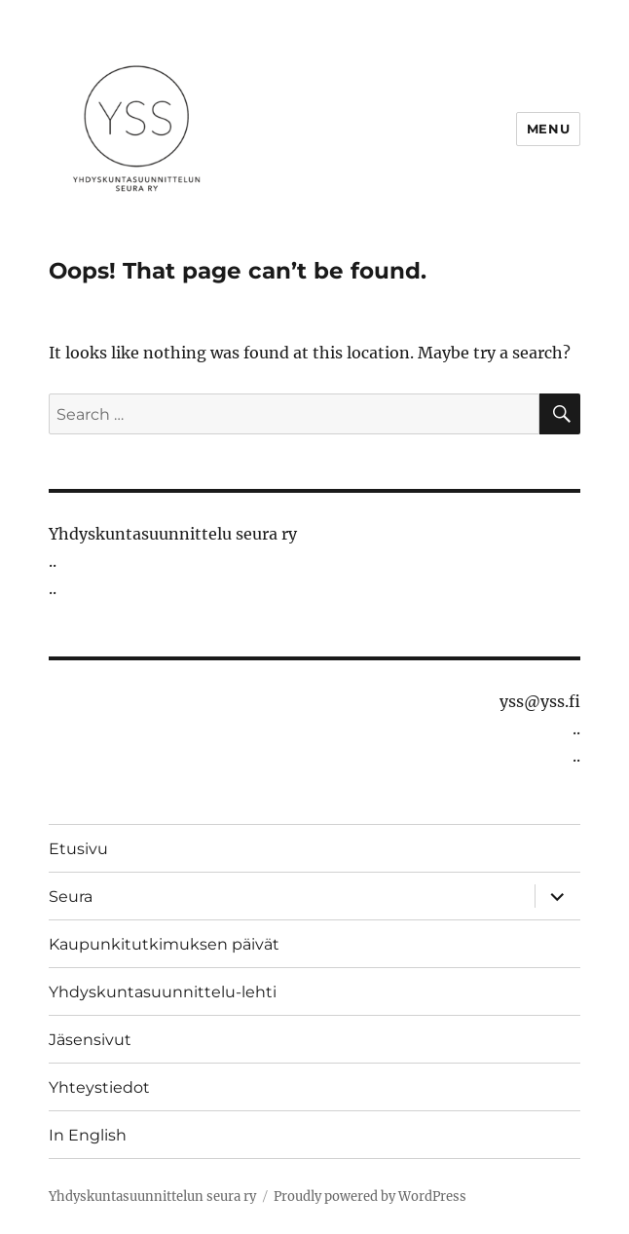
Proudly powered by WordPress (370, 1196)
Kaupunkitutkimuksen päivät (164, 944)
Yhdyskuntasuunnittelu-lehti (163, 992)
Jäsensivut (90, 1039)
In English (88, 1135)
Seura (70, 896)
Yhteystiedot (99, 1087)
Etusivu (78, 849)
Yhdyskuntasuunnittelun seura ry (152, 1196)
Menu (548, 128)
